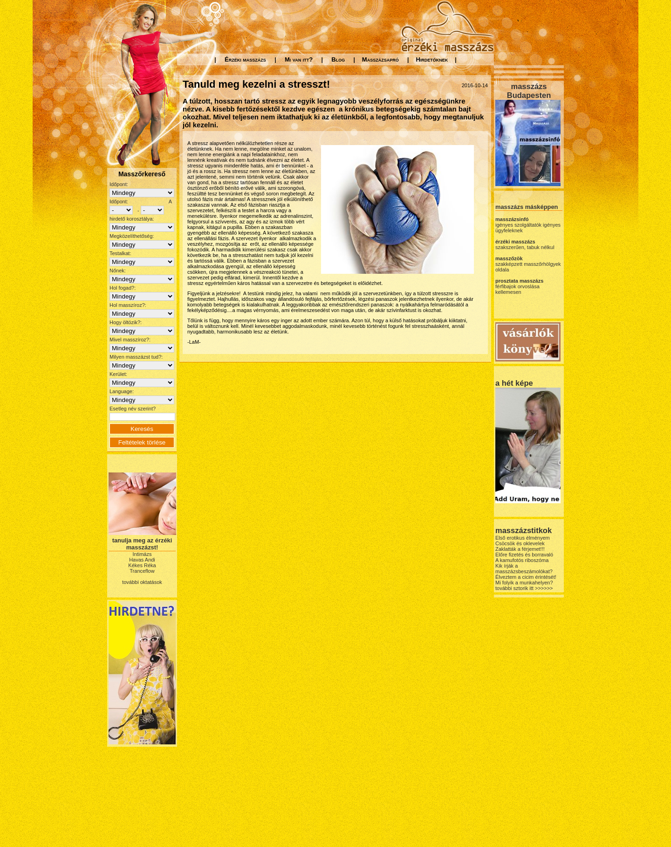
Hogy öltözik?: (126, 322)
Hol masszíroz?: (128, 305)
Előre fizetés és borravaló (524, 554)
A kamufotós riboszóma (521, 560)
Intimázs (142, 554)
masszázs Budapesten (529, 90)
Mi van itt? (299, 59)
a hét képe (514, 383)
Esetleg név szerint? (133, 408)
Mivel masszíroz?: (130, 339)
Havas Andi (142, 559)
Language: (122, 391)
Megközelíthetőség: (132, 236)
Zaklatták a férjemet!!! (520, 549)
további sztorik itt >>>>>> (524, 588)
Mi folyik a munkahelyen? (524, 582)
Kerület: (118, 374)
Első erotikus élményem (522, 538)
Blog (338, 59)
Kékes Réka (142, 565)
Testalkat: (120, 253)
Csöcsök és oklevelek (520, 543)
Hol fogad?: (123, 288)
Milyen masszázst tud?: (136, 357)
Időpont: (119, 184)
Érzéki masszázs (245, 59)
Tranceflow (142, 571)
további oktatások (142, 582)
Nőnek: (118, 270)
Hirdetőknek (432, 59)
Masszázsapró (380, 59)
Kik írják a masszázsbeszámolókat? (524, 568)
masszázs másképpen (526, 206)
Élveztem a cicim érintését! (525, 577)
